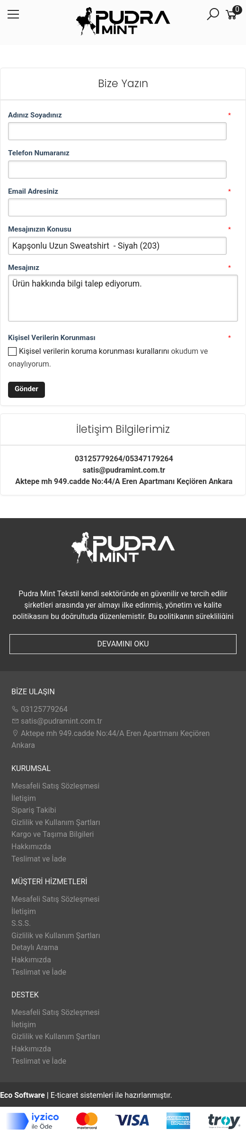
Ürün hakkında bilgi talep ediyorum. (123, 298)
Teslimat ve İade (38, 858)
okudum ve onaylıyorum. (108, 357)
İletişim (23, 798)
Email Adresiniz (33, 191)
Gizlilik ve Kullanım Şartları (55, 822)
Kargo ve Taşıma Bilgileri (52, 834)
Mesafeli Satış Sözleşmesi (55, 785)
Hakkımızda (31, 846)
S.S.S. (21, 923)
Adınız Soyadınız (35, 115)
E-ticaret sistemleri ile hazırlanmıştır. (86, 1095)
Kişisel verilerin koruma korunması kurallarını (94, 351)
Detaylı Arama (34, 947)
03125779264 (39, 709)
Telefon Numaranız (39, 153)
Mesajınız (23, 267)
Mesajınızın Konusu (39, 229)
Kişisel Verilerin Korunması (52, 337)
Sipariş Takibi (33, 810)
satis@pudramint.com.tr (56, 721)
